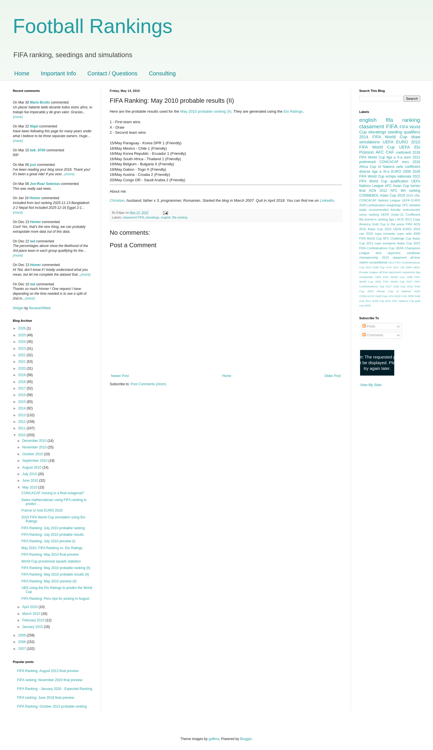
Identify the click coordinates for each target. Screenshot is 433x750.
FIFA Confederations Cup (377, 248)
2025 (22, 335)
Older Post (332, 376)
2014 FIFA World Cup (383, 137)
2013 (22, 415)
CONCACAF (389, 162)
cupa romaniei (385, 233)
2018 (22, 382)
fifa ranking (179, 217)
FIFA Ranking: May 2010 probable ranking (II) (55, 568)
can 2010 (366, 233)
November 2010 (35, 447)
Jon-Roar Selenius (45, 184)
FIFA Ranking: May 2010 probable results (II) (55, 574)
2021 (22, 362)
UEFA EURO (395, 142)
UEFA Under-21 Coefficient (400, 214)
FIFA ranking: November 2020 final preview (49, 680)
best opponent (388, 253)
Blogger (246, 739)
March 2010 (31, 614)
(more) (18, 117)
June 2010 (30, 481)
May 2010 (30, 487)
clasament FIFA (133, 217)
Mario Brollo (40, 102)
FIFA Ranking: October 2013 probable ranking (52, 706)
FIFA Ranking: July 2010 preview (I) (48, 541)
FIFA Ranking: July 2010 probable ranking (53, 528)
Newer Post (120, 376)
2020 (22, 368)
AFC (380, 152)
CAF (390, 152)
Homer (35, 198)
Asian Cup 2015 (379, 229)
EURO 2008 (400, 172)
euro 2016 (411, 162)
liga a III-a (380, 172)
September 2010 (35, 461)
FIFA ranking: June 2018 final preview (45, 698)
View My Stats (371, 385)
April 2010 (30, 607)
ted (32, 241)
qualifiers (412, 132)
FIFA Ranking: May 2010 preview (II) (49, 581)
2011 (22, 428)
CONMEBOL (369, 195)
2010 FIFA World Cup (389, 144)
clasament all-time (406, 257)
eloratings (152, 217)
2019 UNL (413, 195)
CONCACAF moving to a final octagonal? (52, 493)
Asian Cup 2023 (408, 243)
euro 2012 (412, 157)
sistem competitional (373, 262)
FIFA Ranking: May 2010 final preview (50, 555)
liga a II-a (394, 157)
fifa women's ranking (373, 219)
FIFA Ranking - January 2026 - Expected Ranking (54, 689)
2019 (22, 375)
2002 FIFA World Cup (390, 281)
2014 (22, 408)
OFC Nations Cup (403, 300)
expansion (409, 272)
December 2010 (35, 441)
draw (415, 137)
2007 (22, 649)
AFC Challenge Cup (397, 238)
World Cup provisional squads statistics (51, 561)
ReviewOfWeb (40, 308)
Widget (18, 308)
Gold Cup (379, 224)
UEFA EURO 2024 (406, 229)
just (33, 165)
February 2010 (33, 620)
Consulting (162, 73)
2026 (22, 328)
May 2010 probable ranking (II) (206, 111)
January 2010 (33, 627)
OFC (405, 205)
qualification (399, 181)
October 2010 (33, 454)
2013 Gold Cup (375, 267)
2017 (22, 388)
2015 (22, 402)
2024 (22, 342)
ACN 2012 (378, 191)
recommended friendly (385, 209)
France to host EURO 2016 (42, 510)
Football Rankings (92, 26)
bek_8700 (37, 150)
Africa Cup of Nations (376, 167)
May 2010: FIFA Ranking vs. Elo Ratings (52, 548)
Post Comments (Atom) (148, 384)
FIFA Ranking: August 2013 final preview (47, 671)
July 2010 (30, 474)
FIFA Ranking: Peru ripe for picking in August (55, 599)
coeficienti (403, 152)
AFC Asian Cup (397, 186)
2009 (22, 635)
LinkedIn (327, 200)
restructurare (411, 209)
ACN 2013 (404, 219)
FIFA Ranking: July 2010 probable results (52, 535)
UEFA (404, 147)
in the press (395, 224)
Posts (368, 326)
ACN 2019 (394, 296)
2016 (22, 395)
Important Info (58, 73)
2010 (22, 435)
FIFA (409, 224)
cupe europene (385, 243)
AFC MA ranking (405, 191)
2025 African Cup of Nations (389, 291)
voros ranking (369, 214)
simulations (369, 142)
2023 (22, 349)
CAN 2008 (407, 296)
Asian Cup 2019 (392, 195)
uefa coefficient (408, 167)
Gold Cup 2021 (381, 300)
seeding (395, 132)
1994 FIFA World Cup (390, 277)
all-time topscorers (390, 272)
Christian (117, 200)
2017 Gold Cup (395, 286)
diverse (364, 172)
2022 (22, 355)
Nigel (34, 126)
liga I (392, 219)
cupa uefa (404, 233)
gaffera (214, 739)
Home (21, 73)
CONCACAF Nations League (379, 200)
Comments (372, 335)
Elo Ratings (293, 111)
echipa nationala (398, 176)
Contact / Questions (112, 73)
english (166, 217)
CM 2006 (406, 267)
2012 (22, 422)
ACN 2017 (392, 267)
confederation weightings (384, 205)
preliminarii (367, 162)
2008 (22, 642)
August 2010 (32, 467)
